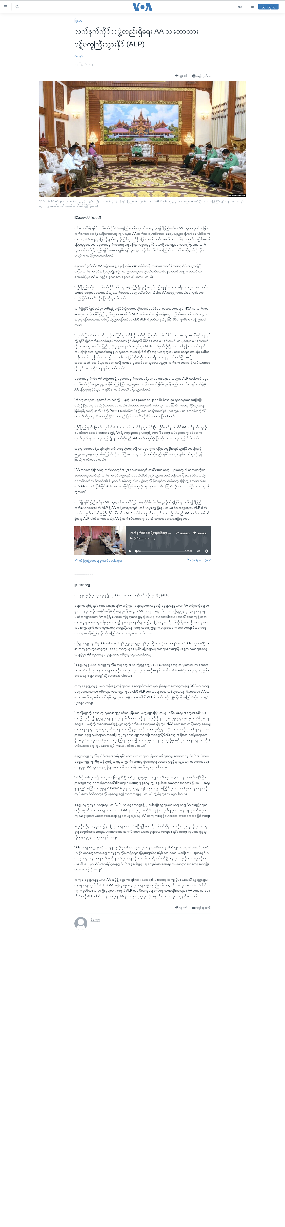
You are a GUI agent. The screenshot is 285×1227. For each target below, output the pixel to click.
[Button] (181, 75)
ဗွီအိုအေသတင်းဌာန (144, 538)
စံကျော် (78, 56)
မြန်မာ (78, 20)
